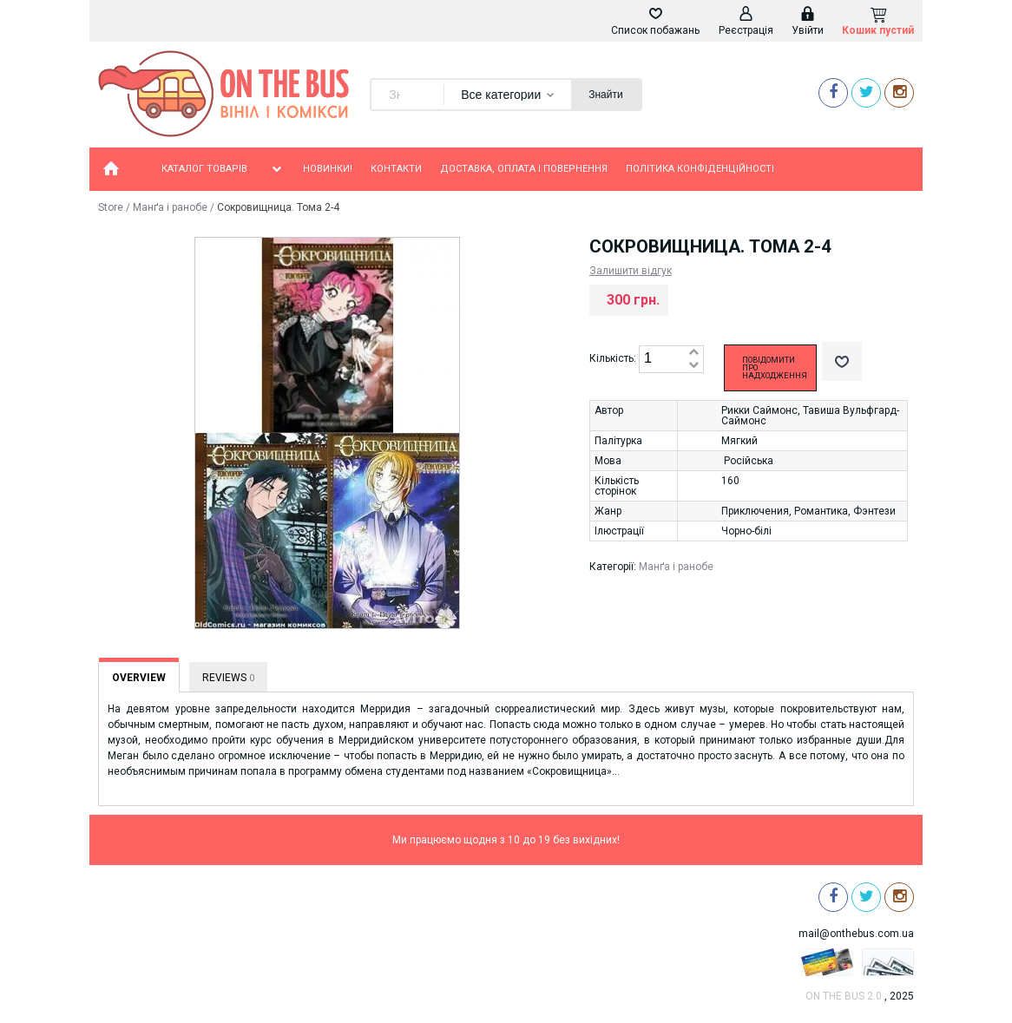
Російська (748, 461)
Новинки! (327, 168)
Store (110, 207)
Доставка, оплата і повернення (524, 168)
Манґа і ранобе (170, 207)
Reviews (228, 678)
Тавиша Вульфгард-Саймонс (810, 415)
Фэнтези (874, 511)
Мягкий (739, 441)
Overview (139, 678)
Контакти (396, 168)
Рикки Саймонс (759, 410)
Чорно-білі (746, 531)
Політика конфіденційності (700, 168)
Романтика (821, 511)
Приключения (755, 511)
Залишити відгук (630, 271)
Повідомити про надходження (774, 368)
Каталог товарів (223, 169)
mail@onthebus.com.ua (856, 934)
